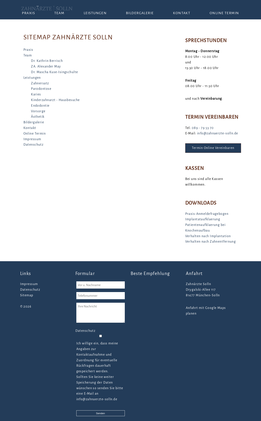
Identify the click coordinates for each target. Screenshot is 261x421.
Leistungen (95, 13)
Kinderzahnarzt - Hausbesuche (55, 100)
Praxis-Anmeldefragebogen (207, 214)
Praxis (28, 13)
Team (59, 13)
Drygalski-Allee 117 (201, 289)
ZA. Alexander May (46, 66)
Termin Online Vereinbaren (213, 148)
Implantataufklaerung (202, 219)
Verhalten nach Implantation (208, 236)
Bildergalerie (140, 13)
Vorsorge (38, 111)
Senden (100, 413)
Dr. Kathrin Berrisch (47, 61)
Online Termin (224, 13)
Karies (36, 94)
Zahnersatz (40, 83)
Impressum (32, 139)
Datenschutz (33, 144)
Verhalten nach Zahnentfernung (210, 241)
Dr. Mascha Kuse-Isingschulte (54, 72)
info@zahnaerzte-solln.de (217, 133)
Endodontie (40, 105)
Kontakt (181, 13)
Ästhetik (38, 116)
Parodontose (41, 89)
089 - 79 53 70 (203, 128)
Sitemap (26, 295)
